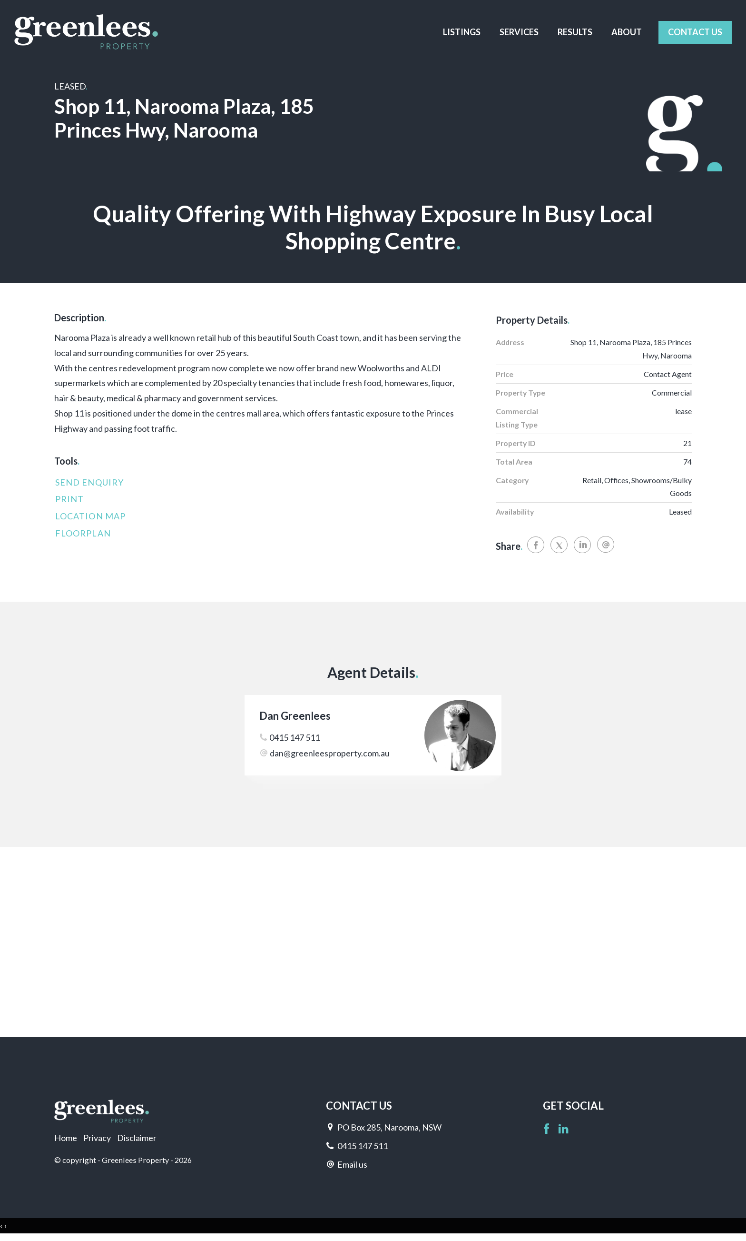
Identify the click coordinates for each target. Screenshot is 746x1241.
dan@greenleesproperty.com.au (330, 753)
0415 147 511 (294, 737)
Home (65, 1137)
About (626, 32)
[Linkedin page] (563, 1129)
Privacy (97, 1137)
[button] (258, 499)
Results (575, 32)
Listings (462, 32)
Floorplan (83, 533)
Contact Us (695, 32)
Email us (352, 1164)
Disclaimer (137, 1137)
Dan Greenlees (295, 715)
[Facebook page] (547, 1129)
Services (519, 32)
